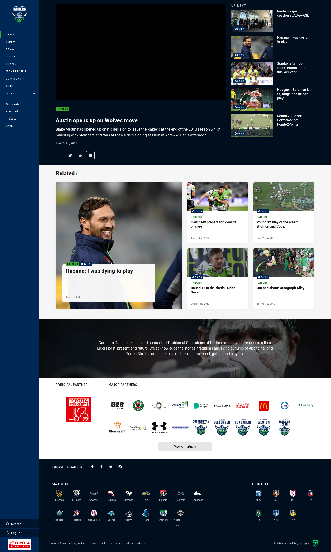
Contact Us (116, 543)
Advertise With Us (136, 543)
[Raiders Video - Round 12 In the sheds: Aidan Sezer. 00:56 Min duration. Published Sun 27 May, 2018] (217, 278)
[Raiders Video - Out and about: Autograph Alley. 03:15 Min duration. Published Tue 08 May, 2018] (283, 278)
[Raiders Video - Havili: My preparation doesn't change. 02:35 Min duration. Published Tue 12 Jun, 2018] (217, 212)
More (20, 93)
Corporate (13, 104)
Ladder (12, 56)
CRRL (10, 86)
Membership (16, 71)
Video (10, 41)
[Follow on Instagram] (120, 467)
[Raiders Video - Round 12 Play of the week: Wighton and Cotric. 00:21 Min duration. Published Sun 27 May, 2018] (283, 212)
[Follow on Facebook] (101, 467)
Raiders (62, 109)
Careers (94, 543)
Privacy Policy (76, 543)
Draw (10, 49)
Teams (11, 63)
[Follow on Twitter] (111, 467)
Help (103, 543)
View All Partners (185, 446)
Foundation (13, 111)
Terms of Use (58, 543)
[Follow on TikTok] (92, 467)
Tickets (11, 118)
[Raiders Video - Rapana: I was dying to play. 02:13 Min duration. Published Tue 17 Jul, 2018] (119, 245)
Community (15, 78)
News (10, 34)
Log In (13, 533)
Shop (9, 126)
